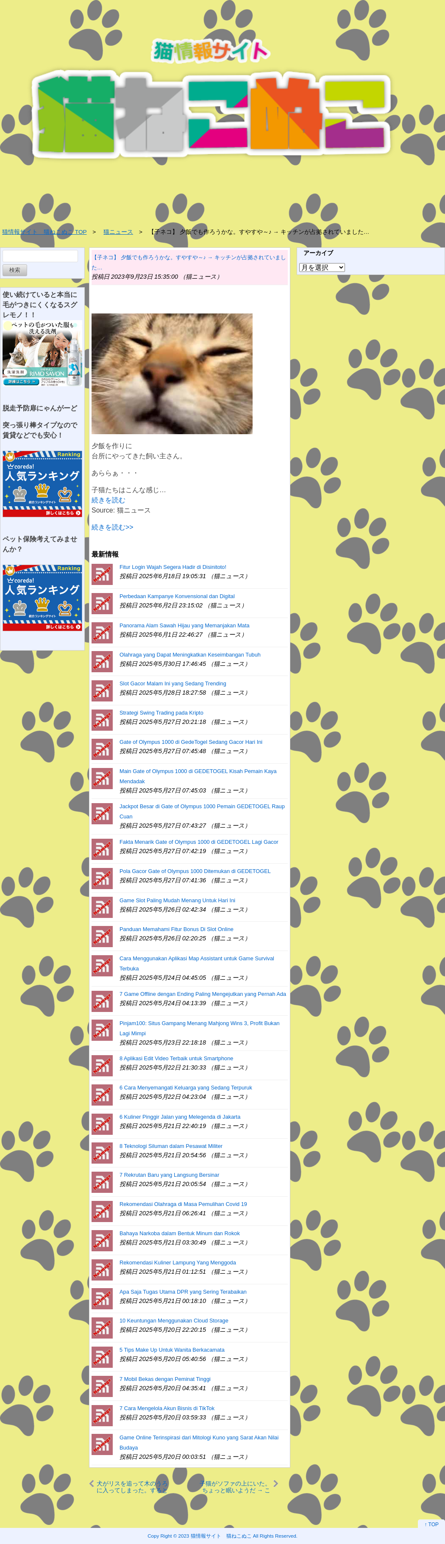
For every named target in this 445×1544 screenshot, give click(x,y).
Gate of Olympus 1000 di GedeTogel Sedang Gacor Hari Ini (191, 742)
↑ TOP (431, 1524)
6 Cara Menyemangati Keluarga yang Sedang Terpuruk (186, 1087)
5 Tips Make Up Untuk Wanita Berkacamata (172, 1350)
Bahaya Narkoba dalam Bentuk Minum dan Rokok (180, 1233)
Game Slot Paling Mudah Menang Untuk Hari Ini (177, 900)
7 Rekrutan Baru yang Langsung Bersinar (169, 1175)
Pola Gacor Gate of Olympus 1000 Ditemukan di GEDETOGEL (195, 871)
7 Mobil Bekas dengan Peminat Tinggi (165, 1379)
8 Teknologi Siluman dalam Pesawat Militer (171, 1146)
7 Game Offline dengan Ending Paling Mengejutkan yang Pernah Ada (203, 994)
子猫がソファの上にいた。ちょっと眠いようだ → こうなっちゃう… (235, 1486)
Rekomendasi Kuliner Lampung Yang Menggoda (178, 1262)
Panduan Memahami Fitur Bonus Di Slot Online (177, 929)
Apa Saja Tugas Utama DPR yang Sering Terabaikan (183, 1292)
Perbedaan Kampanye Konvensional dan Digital (177, 596)
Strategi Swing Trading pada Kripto (161, 713)
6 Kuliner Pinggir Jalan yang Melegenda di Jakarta (180, 1117)
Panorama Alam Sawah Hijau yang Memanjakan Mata (185, 625)
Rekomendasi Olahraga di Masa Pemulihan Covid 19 (183, 1204)
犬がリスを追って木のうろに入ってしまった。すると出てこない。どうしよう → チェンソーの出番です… (132, 1486)
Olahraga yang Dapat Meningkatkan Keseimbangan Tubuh (190, 654)
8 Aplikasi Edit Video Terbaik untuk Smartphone (176, 1058)
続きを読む (108, 500)
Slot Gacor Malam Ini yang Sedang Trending (173, 683)
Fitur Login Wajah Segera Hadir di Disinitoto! (173, 567)
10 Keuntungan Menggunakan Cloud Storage (174, 1320)
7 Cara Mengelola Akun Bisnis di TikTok (167, 1408)
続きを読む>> (113, 527)
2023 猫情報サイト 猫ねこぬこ (215, 1535)
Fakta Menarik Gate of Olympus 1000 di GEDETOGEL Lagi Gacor (199, 842)
